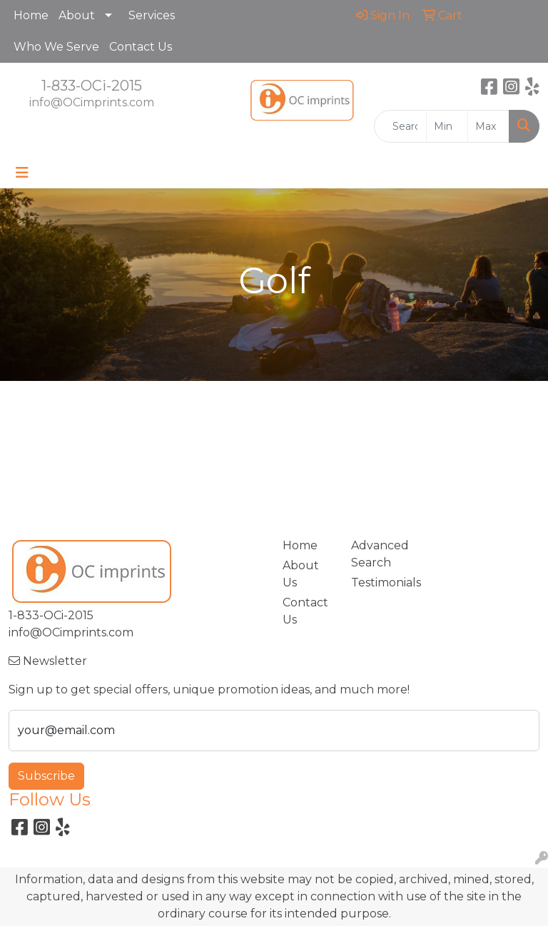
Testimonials (376, 582)
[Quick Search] (400, 126)
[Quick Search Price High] (488, 126)
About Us (301, 574)
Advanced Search (376, 554)
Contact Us (140, 47)
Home (31, 15)
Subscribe (46, 776)
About (77, 15)
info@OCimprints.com (91, 102)
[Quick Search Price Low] (447, 126)
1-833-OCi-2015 (91, 85)
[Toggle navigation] (22, 173)
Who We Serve (56, 47)
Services (151, 15)
